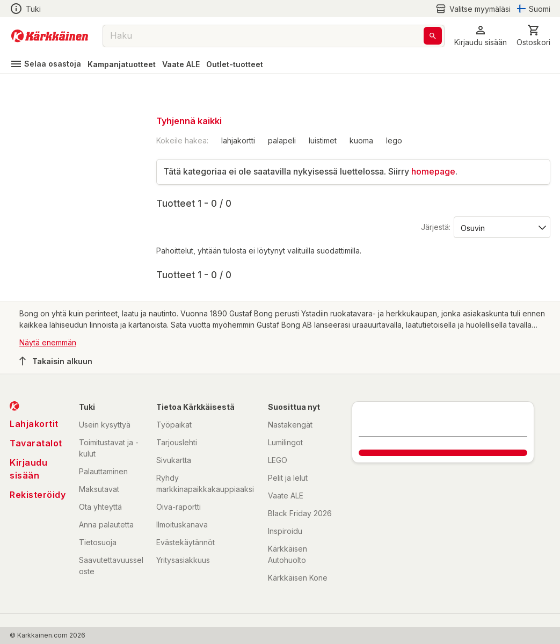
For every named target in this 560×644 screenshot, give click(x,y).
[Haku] (433, 36)
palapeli (282, 140)
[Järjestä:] (501, 227)
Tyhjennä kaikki (189, 120)
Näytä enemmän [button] (47, 342)
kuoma (361, 140)
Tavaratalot (36, 443)
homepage (433, 171)
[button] (480, 35)
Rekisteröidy (38, 494)
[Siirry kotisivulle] (49, 36)
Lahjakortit (34, 423)
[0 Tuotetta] (533, 36)
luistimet (323, 140)
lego (394, 140)
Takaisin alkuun (55, 361)
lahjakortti (238, 140)
